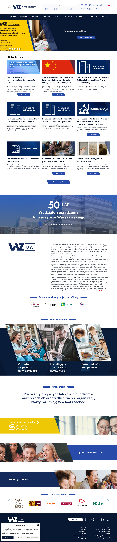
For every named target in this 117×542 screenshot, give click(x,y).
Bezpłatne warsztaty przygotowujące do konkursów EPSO (21, 80)
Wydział (83, 527)
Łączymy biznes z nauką (22, 422)
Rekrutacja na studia (91, 452)
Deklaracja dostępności (102, 536)
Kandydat (107, 527)
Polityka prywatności (103, 538)
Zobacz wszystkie (58, 182)
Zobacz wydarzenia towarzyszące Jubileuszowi (58, 224)
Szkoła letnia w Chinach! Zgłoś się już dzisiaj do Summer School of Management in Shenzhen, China (57, 80)
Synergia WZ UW (104, 532)
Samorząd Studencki (22, 479)
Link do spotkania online (86, 37)
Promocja (83, 534)
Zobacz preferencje (32, 537)
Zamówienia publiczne (79, 536)
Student (83, 529)
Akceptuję (8, 537)
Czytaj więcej (24, 94)
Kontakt (107, 534)
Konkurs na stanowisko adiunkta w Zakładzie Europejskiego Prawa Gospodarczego (93, 80)
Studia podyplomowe (103, 529)
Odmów (20, 537)
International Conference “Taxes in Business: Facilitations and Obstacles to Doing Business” (93, 122)
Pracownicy (82, 532)
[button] (38, 525)
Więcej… (100, 290)
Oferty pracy (82, 538)
